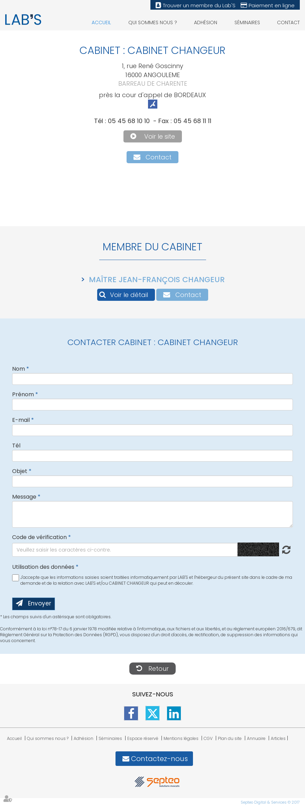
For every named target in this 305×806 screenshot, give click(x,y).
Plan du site (230, 738)
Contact (288, 22)
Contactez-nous (159, 758)
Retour (158, 668)
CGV (208, 738)
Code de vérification (39, 537)
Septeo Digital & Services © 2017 (270, 802)
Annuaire (256, 738)
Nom (18, 369)
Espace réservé (142, 738)
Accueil (101, 22)
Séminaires (247, 22)
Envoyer (39, 603)
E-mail (21, 420)
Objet (19, 471)
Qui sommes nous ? (152, 22)
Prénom (23, 394)
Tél (16, 446)
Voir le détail (129, 294)
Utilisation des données (43, 567)
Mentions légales (181, 738)
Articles (278, 738)
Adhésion (205, 22)
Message (24, 497)
